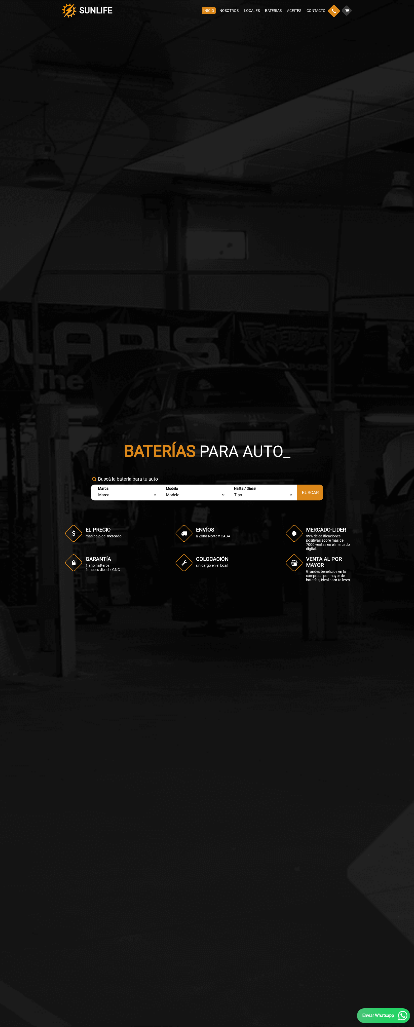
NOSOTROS (229, 10)
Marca (103, 488)
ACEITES (294, 10)
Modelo (172, 488)
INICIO (208, 10)
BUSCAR (310, 492)
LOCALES (252, 10)
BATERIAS (273, 10)
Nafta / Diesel (245, 488)
